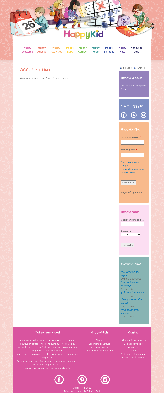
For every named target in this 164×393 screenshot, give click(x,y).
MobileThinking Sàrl (90, 391)
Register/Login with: (132, 192)
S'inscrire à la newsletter (133, 340)
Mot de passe (129, 149)
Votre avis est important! (133, 354)
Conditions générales (99, 343)
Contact (134, 350)
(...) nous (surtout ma (132, 292)
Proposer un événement (134, 357)
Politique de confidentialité (99, 350)
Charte (99, 340)
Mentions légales (99, 347)
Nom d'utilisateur (131, 137)
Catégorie (126, 231)
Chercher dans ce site (132, 219)
